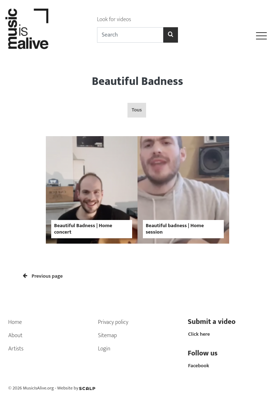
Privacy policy (113, 322)
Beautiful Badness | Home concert (83, 228)
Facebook (198, 366)
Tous (136, 110)
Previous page (43, 276)
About (15, 335)
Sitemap (107, 335)
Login (104, 349)
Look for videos (114, 19)
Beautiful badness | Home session (175, 228)
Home (15, 322)
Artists (16, 349)
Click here (199, 334)
